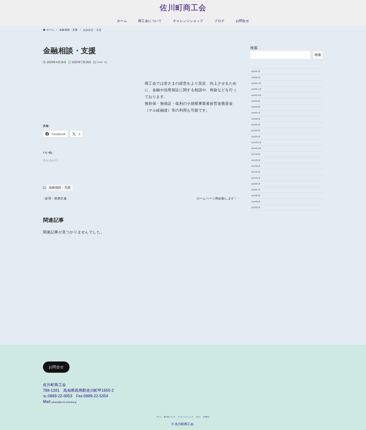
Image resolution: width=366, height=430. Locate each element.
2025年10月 (261, 118)
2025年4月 (260, 184)
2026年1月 (260, 86)
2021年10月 (261, 216)
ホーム (138, 416)
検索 (254, 49)
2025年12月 (261, 97)
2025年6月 (260, 162)
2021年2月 (260, 260)
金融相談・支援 (107, 63)
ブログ (211, 416)
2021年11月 (261, 206)
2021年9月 (260, 227)
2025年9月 (260, 129)
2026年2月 (260, 75)
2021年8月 (260, 238)
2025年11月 (261, 107)
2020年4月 (260, 325)
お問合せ (56, 365)
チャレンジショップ (188, 416)
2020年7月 (260, 293)
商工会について (158, 416)
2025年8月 (260, 140)
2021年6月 (260, 249)
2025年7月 (260, 151)
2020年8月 (260, 282)
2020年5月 (260, 315)
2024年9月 (260, 195)
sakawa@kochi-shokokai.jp (75, 399)
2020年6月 (260, 304)
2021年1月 (260, 271)
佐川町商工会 (183, 8)
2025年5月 (260, 173)
